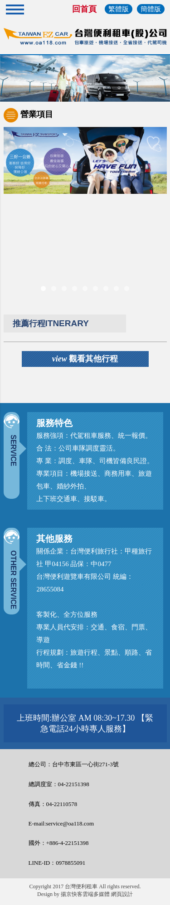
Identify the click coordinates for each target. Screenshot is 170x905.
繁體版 (118, 9)
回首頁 (84, 9)
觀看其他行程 (85, 358)
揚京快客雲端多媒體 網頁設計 (97, 894)
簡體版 (151, 9)
